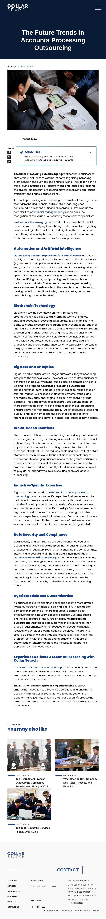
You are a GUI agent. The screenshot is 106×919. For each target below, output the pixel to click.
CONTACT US (13, 908)
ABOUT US (12, 881)
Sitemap (96, 911)
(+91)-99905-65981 (82, 896)
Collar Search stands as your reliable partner (42, 668)
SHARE (10, 149)
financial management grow (51, 212)
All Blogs (11, 66)
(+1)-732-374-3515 (82, 892)
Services (12, 887)
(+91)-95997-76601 (79, 900)
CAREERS (11, 902)
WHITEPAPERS (13, 892)
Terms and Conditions (82, 911)
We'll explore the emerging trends (34, 222)
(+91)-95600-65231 (75, 904)
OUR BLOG (12, 897)
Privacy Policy (67, 911)
